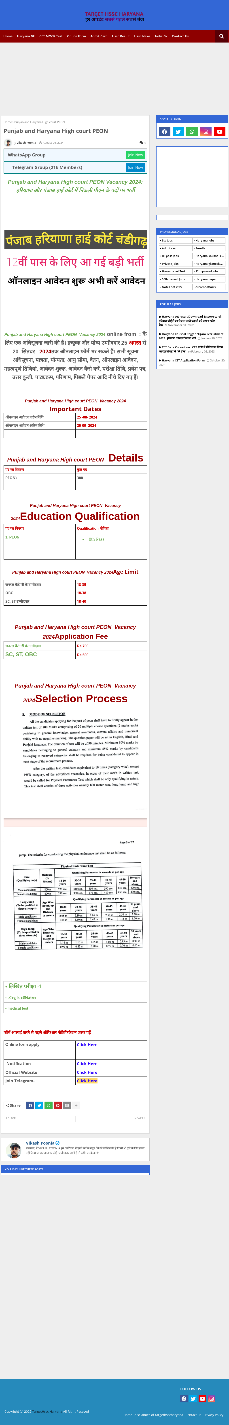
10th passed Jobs (173, 279)
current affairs (205, 287)
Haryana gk (26, 36)
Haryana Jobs (204, 240)
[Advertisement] (114, 78)
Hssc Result (121, 36)
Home (8, 36)
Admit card (99, 36)
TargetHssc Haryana (47, 1411)
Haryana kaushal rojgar (210, 256)
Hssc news (142, 36)
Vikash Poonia (40, 1143)
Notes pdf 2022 (172, 287)
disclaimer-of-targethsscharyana (158, 1415)
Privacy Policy (213, 1415)
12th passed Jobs (206, 271)
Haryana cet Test (173, 271)
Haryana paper (206, 279)
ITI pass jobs (170, 256)
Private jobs (170, 264)
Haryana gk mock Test (210, 264)
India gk (161, 36)
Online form (76, 36)
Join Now (135, 154)
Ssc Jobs (167, 240)
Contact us (180, 36)
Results (200, 248)
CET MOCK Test (51, 36)
